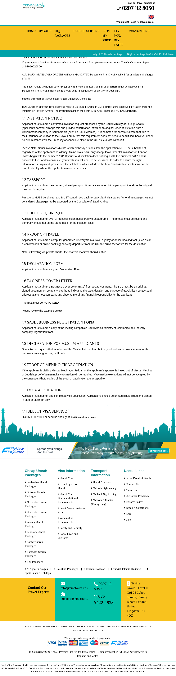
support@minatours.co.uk (78, 599)
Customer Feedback (136, 495)
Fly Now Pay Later (118, 38)
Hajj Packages (62, 33)
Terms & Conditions (136, 507)
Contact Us (138, 31)
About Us (130, 490)
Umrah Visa (65, 478)
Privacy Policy (133, 501)
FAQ (127, 513)
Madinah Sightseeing (104, 494)
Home (31, 31)
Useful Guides (85, 31)
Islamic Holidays (94, 568)
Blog (127, 519)
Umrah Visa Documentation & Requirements (68, 498)
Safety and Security (70, 527)
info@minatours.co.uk (75, 588)
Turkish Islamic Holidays (126, 568)
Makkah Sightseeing (103, 488)
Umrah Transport (101, 482)
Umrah (44, 31)
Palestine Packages (66, 568)
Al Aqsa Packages (36, 568)
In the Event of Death (137, 478)
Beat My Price (106, 35)
